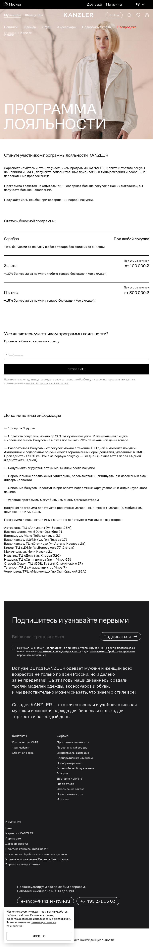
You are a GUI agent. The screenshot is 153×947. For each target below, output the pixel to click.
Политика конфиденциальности (27, 848)
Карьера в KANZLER (19, 833)
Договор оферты (16, 843)
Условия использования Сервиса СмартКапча (37, 859)
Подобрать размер (70, 763)
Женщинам (33, 15)
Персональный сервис (72, 747)
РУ (137, 4)
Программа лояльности (73, 742)
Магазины (114, 4)
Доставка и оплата (70, 778)
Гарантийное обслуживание (76, 768)
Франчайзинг (21, 747)
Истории (63, 799)
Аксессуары (66, 27)
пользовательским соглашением (48, 383)
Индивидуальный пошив (74, 752)
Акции (9, 34)
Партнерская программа (22, 864)
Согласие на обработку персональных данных (37, 854)
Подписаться (120, 636)
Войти (114, 15)
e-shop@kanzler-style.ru (46, 901)
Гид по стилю (66, 783)
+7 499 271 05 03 (97, 901)
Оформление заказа (71, 789)
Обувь (46, 27)
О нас (9, 828)
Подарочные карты (97, 27)
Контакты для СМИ (25, 742)
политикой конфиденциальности (60, 651)
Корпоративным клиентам (75, 757)
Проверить (76, 369)
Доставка (94, 4)
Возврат (62, 773)
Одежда (29, 27)
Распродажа (127, 27)
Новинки (10, 27)
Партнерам (13, 838)
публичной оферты (104, 647)
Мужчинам (12, 15)
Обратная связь (23, 752)
